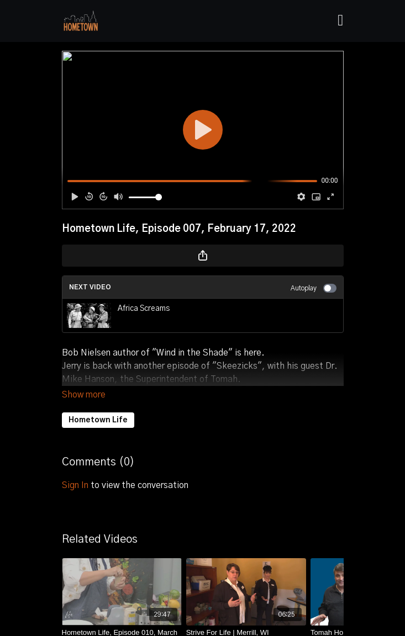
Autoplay (313, 288)
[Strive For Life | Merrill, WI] (246, 617)
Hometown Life (98, 405)
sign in (75, 469)
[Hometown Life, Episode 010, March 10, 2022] (122, 622)
